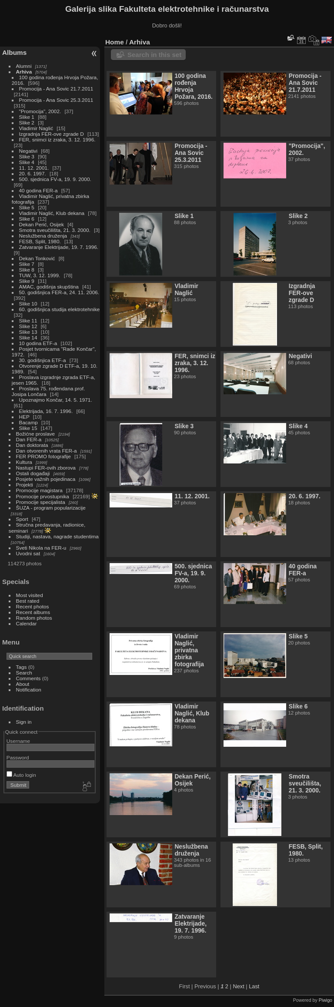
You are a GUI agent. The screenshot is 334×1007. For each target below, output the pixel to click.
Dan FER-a (29, 439)
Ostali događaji (33, 473)
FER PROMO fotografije (43, 456)
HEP (24, 417)
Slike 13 (28, 332)
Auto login (21, 775)
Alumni (24, 66)
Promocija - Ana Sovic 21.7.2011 (56, 88)
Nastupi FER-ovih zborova (46, 467)
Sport (22, 519)
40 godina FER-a (38, 190)
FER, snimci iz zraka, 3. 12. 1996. (57, 139)
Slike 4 (26, 162)
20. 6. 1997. (32, 173)
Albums (14, 52)
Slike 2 (26, 122)
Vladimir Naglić (36, 128)
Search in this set (154, 54)
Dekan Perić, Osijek (41, 224)
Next (238, 986)
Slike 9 (26, 281)
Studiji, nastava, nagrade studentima (57, 536)
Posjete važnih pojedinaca (46, 479)
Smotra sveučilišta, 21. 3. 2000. (54, 230)
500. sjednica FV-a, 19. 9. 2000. (55, 179)
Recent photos (32, 606)
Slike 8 (26, 269)
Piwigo (325, 1000)
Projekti (24, 484)
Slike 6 (26, 219)
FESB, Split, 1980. (40, 241)
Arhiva (24, 71)
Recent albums (33, 612)
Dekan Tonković (37, 258)
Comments (28, 678)
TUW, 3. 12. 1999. (39, 275)
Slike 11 (28, 320)
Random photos (34, 618)
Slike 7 (26, 264)
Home (114, 42)
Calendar (26, 623)
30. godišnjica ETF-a (42, 360)
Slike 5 (26, 207)
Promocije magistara (39, 490)
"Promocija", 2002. (40, 111)
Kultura (24, 462)
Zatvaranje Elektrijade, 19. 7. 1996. (58, 247)
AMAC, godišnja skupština (49, 286)
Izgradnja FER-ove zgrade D (51, 134)
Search (24, 672)
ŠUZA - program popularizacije (51, 507)
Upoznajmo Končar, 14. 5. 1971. (55, 400)
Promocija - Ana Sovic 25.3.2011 (56, 100)
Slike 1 (26, 117)
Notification (28, 689)
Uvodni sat (28, 553)
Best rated (28, 601)
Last (254, 986)
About (23, 684)
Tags (21, 667)
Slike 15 (28, 428)
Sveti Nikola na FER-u (41, 547)
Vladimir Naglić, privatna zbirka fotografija (189, 650)
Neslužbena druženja (43, 235)
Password (18, 757)
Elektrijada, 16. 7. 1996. (46, 411)
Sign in (24, 722)
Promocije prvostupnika (42, 496)
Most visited (29, 595)
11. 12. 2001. (34, 168)
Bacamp (28, 422)
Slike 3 (26, 156)
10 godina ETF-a (38, 343)
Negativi (28, 151)
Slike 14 (28, 337)
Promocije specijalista (40, 502)
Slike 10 (28, 303)
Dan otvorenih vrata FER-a (46, 450)
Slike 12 (28, 326)
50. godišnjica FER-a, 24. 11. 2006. (59, 292)
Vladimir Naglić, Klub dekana (51, 213)
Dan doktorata (32, 445)
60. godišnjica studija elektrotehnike (59, 309)
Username (18, 741)
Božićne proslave (35, 433)
